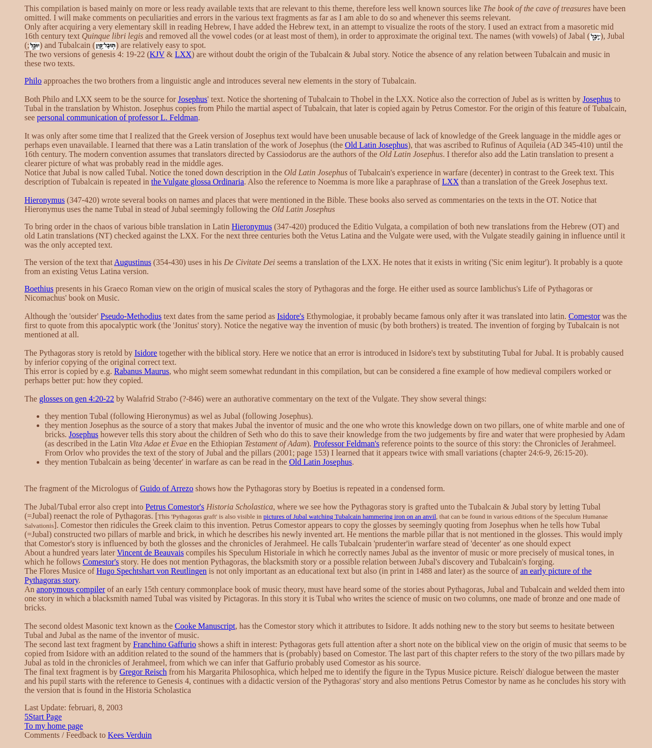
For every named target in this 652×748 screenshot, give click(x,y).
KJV (157, 54)
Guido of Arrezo (167, 488)
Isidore (145, 353)
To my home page (53, 726)
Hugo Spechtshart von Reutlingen (151, 571)
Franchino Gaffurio (164, 644)
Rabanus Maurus (141, 371)
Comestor (584, 316)
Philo (33, 80)
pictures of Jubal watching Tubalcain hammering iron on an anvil (349, 516)
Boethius (38, 288)
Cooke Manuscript (205, 626)
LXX (183, 54)
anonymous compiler (71, 589)
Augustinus (132, 262)
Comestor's (101, 561)
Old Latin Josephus (376, 145)
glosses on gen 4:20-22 (76, 398)
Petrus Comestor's (175, 506)
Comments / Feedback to (66, 735)
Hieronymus (44, 200)
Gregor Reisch (143, 671)
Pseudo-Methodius (130, 316)
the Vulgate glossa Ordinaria (197, 181)
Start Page (43, 716)
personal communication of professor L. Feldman (117, 117)
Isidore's (291, 316)
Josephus (192, 99)
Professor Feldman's (346, 443)
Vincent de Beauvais (150, 552)
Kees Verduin (130, 735)
